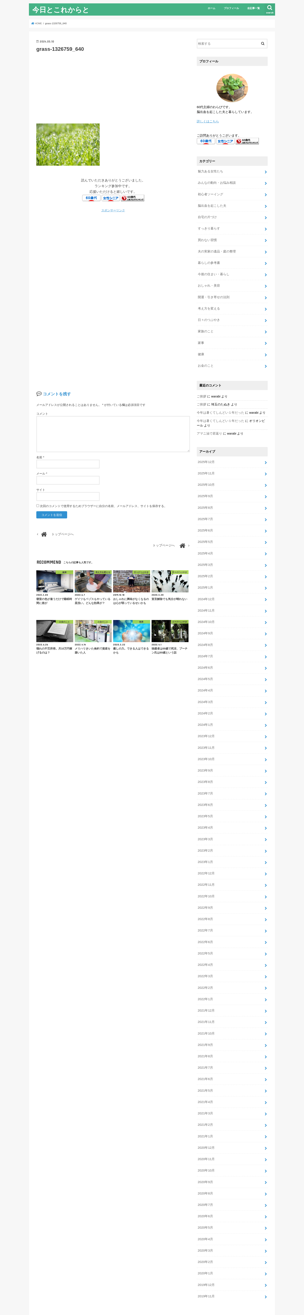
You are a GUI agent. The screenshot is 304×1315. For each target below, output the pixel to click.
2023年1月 (205, 845)
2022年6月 (205, 923)
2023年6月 (205, 790)
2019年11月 (206, 1269)
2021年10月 (206, 1013)
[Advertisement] (113, 87)
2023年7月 (205, 779)
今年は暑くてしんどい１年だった (220, 406)
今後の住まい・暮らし (213, 271)
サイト (40, 489)
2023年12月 (206, 723)
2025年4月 (205, 544)
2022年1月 (205, 979)
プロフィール (231, 8)
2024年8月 (205, 634)
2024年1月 (205, 712)
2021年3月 (205, 1091)
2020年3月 (205, 1224)
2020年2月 (205, 1235)
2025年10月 (206, 478)
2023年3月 (205, 823)
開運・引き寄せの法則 (213, 293)
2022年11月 (206, 868)
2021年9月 (205, 1024)
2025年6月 (205, 522)
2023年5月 (205, 801)
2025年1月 (205, 578)
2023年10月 (206, 745)
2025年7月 (205, 511)
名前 (40, 457)
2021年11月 (206, 1002)
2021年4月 (205, 1080)
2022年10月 (206, 879)
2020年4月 (205, 1213)
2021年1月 (205, 1113)
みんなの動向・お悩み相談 (217, 182)
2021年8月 (205, 1035)
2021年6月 (205, 1057)
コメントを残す (57, 394)
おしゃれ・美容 (209, 282)
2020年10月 (206, 1146)
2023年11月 (206, 734)
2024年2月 (205, 701)
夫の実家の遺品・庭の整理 (217, 249)
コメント (42, 413)
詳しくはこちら (208, 121)
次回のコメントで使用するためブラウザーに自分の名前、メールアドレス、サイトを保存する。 (103, 506)
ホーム (211, 8)
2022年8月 (205, 901)
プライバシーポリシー (50, 1301)
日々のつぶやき (209, 315)
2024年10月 (206, 611)
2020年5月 (205, 1202)
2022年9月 (205, 890)
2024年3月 (205, 689)
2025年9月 (205, 489)
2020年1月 (205, 1247)
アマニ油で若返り (209, 427)
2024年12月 (206, 589)
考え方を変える (209, 304)
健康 (201, 349)
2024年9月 (205, 622)
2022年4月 (205, 946)
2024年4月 (205, 678)
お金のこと (205, 360)
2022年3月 (205, 957)
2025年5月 (205, 533)
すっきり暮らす (209, 226)
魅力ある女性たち (210, 171)
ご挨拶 (201, 390)
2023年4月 (205, 812)
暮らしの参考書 (209, 260)
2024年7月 (205, 645)
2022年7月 (205, 912)
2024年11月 (206, 600)
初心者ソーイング (210, 193)
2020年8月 (205, 1169)
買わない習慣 (207, 237)
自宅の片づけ (207, 215)
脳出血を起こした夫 (212, 204)
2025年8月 (205, 500)
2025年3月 (205, 556)
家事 (201, 338)
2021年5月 (205, 1068)
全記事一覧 (253, 8)
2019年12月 (206, 1258)
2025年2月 (205, 567)
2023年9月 (205, 756)
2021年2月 (205, 1102)
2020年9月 (205, 1157)
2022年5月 (205, 935)
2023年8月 (205, 767)
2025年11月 (206, 466)
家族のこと (205, 327)
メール (41, 473)
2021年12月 (206, 990)
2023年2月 (205, 834)
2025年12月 (206, 455)
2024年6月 (205, 656)
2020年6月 (205, 1191)
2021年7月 (205, 1046)
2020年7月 (205, 1180)
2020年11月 (206, 1135)
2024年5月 (205, 667)
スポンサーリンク (113, 210)
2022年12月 (206, 857)
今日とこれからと (60, 9)
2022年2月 (205, 968)
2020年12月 (206, 1124)
